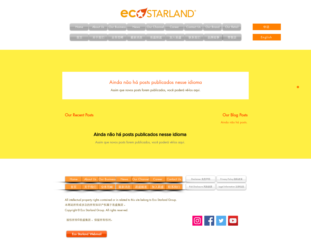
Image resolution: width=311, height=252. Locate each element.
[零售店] (232, 37)
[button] (200, 179)
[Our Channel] (155, 27)
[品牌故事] (213, 37)
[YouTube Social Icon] (233, 221)
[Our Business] (117, 27)
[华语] (267, 27)
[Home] (79, 27)
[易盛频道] (155, 37)
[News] (136, 27)
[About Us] (98, 27)
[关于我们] (98, 37)
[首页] (79, 37)
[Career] (174, 27)
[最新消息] (136, 37)
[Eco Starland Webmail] (86, 234)
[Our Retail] (232, 27)
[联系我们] (194, 37)
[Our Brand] (212, 27)
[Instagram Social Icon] (197, 221)
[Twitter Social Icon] (221, 221)
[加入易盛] (175, 37)
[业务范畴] (117, 37)
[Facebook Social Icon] (209, 221)
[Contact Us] (193, 27)
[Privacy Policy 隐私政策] (231, 179)
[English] (267, 37)
